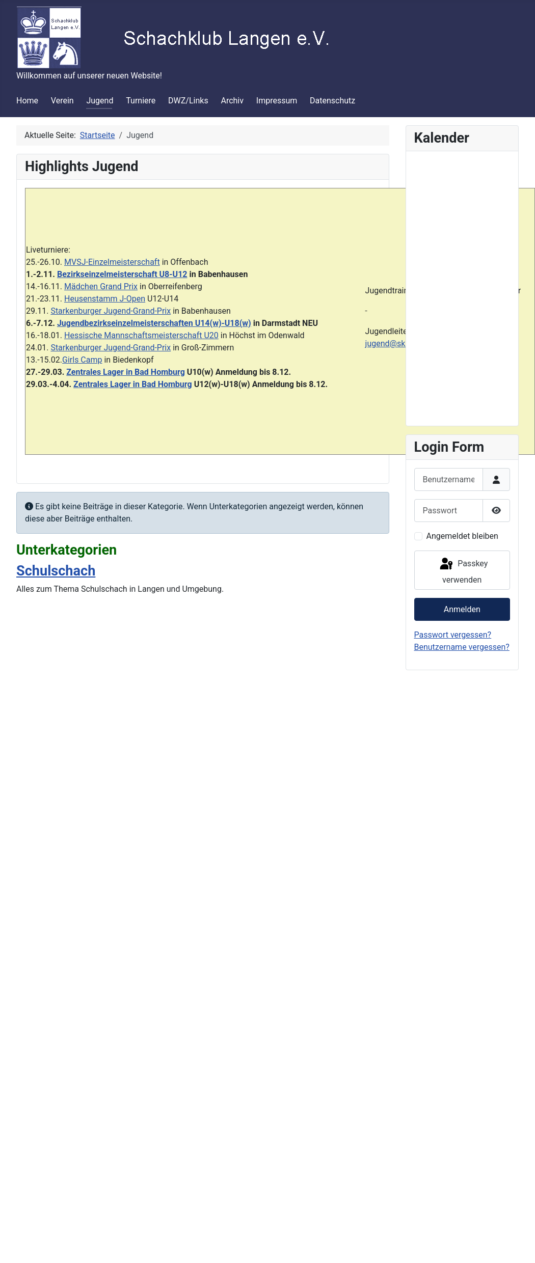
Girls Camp (82, 360)
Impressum (277, 100)
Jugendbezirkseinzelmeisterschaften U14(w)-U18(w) (154, 323)
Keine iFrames (462, 286)
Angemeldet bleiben (462, 536)
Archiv (232, 100)
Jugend (99, 100)
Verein (62, 100)
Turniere (140, 100)
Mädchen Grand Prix (101, 286)
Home (27, 100)
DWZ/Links (188, 100)
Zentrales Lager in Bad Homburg (125, 372)
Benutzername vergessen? (462, 647)
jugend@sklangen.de (403, 343)
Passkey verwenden (463, 571)
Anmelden (462, 609)
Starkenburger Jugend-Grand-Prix (110, 311)
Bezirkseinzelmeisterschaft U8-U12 (122, 274)
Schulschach (55, 571)
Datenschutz (332, 100)
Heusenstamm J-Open (104, 299)
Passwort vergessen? (453, 635)
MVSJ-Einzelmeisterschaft (112, 262)
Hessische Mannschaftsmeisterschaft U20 (141, 335)
